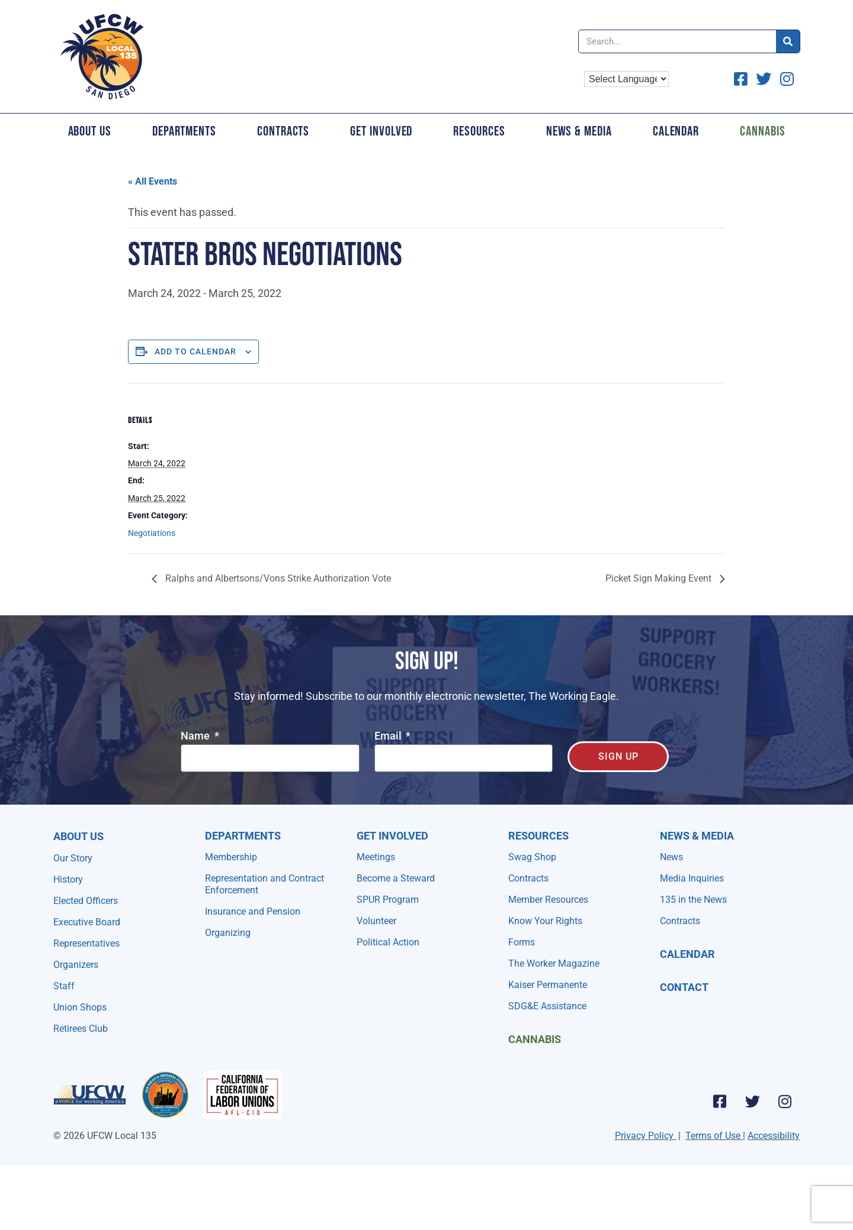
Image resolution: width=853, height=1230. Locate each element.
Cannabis (762, 131)
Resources (479, 131)
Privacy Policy (644, 1135)
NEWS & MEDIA (697, 835)
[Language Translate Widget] (626, 79)
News (671, 857)
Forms (521, 942)
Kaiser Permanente (547, 984)
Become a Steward (396, 878)
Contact (684, 987)
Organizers (75, 964)
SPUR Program (388, 899)
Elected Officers (85, 900)
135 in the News (693, 899)
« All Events (152, 181)
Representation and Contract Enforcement (264, 884)
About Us (89, 131)
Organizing (228, 932)
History (68, 879)
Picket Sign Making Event (659, 578)
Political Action (388, 942)
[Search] (788, 41)
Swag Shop (532, 857)
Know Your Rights (545, 920)
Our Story (72, 858)
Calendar (676, 131)
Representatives (86, 943)
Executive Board (86, 922)
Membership (231, 857)
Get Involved (381, 131)
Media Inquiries (692, 878)
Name (196, 736)
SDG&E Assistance (547, 1006)
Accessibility (774, 1135)
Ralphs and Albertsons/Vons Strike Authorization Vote (277, 578)
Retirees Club (80, 1028)
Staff (64, 986)
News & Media (579, 131)
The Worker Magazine (553, 963)
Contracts (283, 131)
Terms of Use (712, 1135)
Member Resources (548, 899)
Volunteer (376, 920)
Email (389, 736)
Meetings (376, 857)
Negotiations (151, 533)
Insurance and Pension (252, 911)
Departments (184, 131)
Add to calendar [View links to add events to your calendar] (195, 351)
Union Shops (80, 1007)
